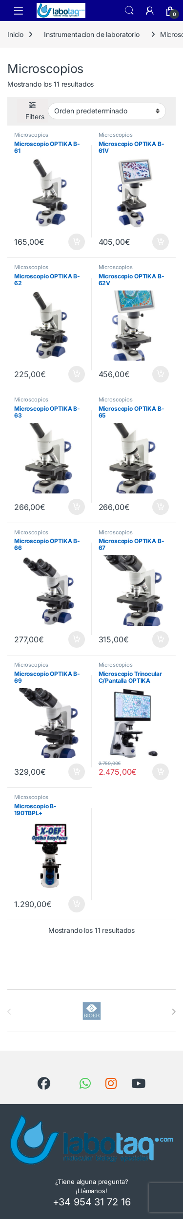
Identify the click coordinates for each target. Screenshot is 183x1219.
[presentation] (173, 1011)
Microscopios (31, 134)
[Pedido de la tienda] (107, 111)
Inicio (15, 34)
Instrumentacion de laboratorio (92, 34)
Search (129, 10)
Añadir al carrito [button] (76, 242)
